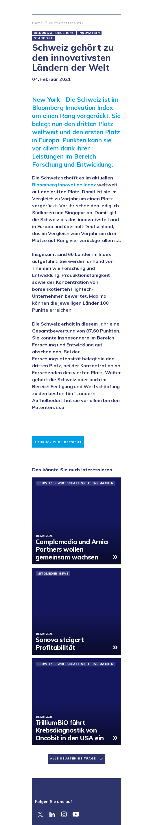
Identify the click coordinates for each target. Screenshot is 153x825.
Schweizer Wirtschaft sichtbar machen (75, 483)
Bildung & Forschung (54, 33)
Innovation (89, 33)
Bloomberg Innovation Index (64, 185)
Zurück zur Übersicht (58, 441)
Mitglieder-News (53, 573)
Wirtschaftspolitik (66, 23)
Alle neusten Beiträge (73, 758)
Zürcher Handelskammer (36, 7)
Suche (116, 7)
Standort (43, 38)
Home (37, 23)
